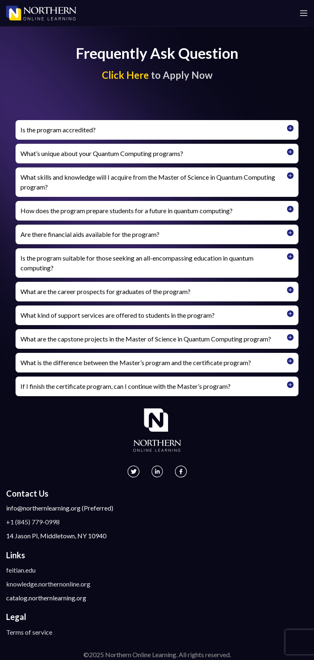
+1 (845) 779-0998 (33, 522)
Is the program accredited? (58, 130)
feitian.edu (21, 570)
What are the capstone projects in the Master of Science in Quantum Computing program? (145, 339)
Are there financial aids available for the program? (89, 234)
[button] (157, 130)
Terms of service (29, 632)
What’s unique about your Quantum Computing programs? (101, 153)
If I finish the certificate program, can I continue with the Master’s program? (125, 386)
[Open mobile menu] (304, 13)
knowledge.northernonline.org (48, 584)
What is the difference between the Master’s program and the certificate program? (135, 362)
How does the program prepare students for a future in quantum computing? (126, 210)
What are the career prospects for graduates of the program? (105, 291)
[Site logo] (41, 12)
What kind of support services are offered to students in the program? (117, 315)
